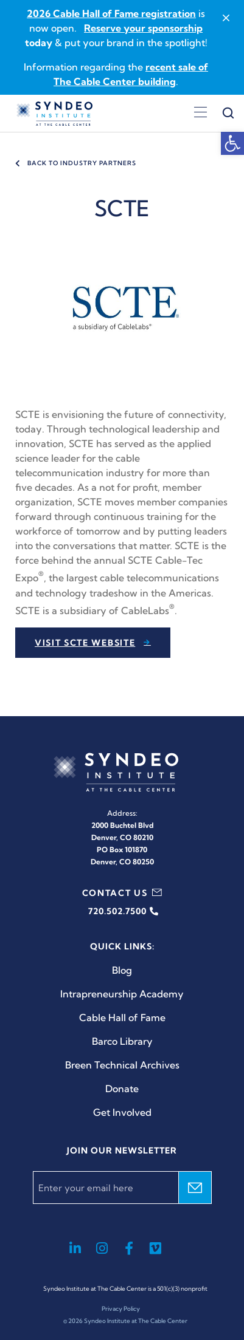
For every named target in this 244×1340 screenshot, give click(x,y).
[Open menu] (200, 114)
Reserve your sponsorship (143, 28)
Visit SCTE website (85, 642)
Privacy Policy (121, 1309)
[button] (232, 143)
